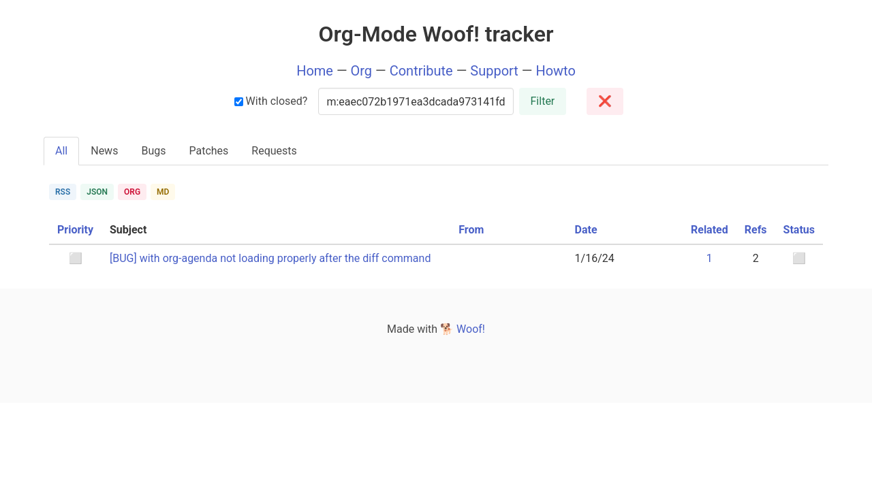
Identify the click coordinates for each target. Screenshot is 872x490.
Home (314, 71)
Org (362, 71)
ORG (132, 192)
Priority (75, 229)
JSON (97, 192)
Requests (274, 150)
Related (709, 229)
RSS (62, 192)
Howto (555, 71)
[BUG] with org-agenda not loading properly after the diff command (270, 258)
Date (586, 229)
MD (163, 192)
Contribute (421, 71)
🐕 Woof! (462, 329)
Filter (543, 101)
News (104, 150)
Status (799, 229)
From (471, 229)
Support (494, 71)
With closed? (271, 101)
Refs (756, 229)
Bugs (153, 150)
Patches (208, 150)
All (61, 150)
